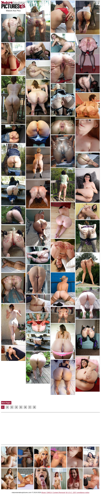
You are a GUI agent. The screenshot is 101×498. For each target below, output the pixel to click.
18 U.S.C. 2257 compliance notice (77, 492)
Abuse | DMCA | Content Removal (53, 492)
